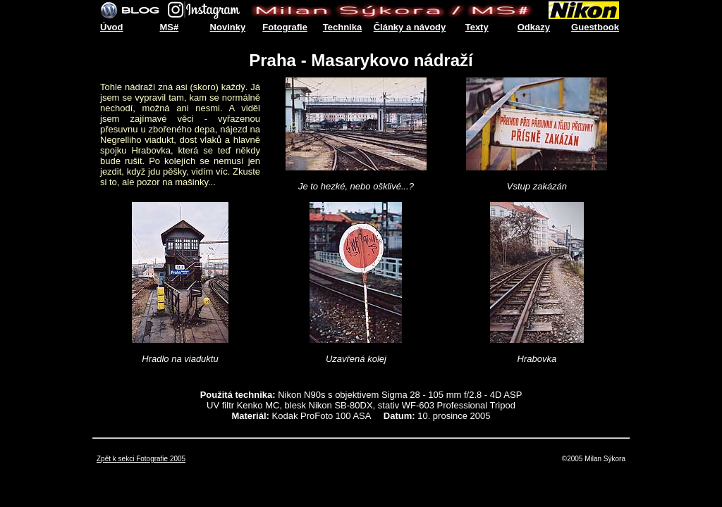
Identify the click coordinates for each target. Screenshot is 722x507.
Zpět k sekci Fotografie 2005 (141, 459)
